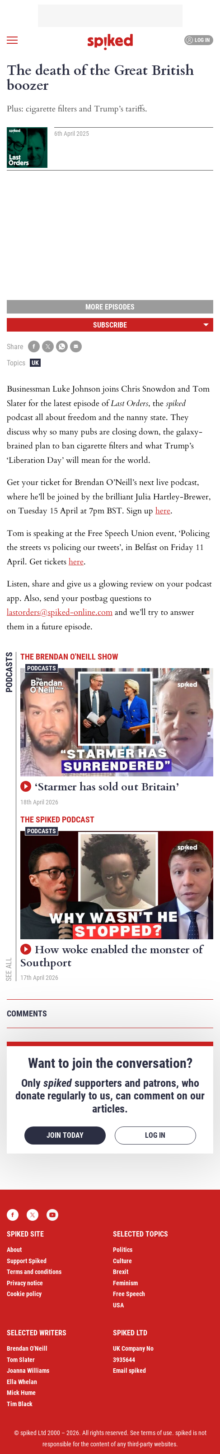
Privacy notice (25, 1283)
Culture (122, 1261)
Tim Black (20, 1404)
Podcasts (41, 668)
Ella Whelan (22, 1381)
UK (35, 362)
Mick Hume (21, 1392)
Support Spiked (27, 1261)
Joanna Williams (28, 1370)
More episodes (110, 307)
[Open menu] (12, 40)
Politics (122, 1249)
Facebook (13, 1215)
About (14, 1249)
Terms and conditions (34, 1271)
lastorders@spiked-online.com (59, 612)
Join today (65, 1135)
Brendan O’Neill (27, 1348)
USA (118, 1305)
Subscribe (110, 325)
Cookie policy (24, 1293)
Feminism (125, 1283)
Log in (198, 40)
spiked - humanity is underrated (110, 42)
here (162, 511)
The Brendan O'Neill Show (69, 656)
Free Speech (129, 1293)
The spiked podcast (57, 819)
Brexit (120, 1271)
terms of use (156, 1432)
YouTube (52, 1215)
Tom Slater (21, 1359)
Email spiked (129, 1370)
